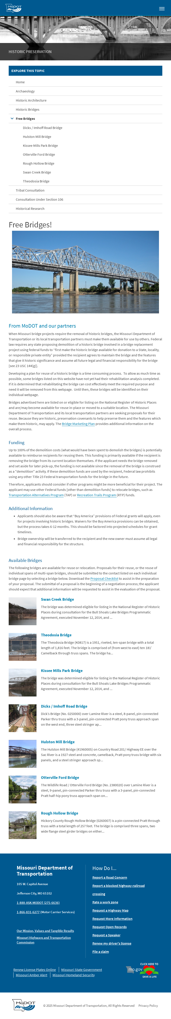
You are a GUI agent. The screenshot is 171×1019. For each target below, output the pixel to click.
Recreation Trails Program (97, 495)
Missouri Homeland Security (74, 975)
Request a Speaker (106, 935)
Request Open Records (109, 927)
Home (20, 82)
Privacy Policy (148, 1005)
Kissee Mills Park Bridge (40, 145)
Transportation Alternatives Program (36, 495)
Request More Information (112, 918)
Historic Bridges (27, 109)
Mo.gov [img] (136, 970)
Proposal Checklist (104, 578)
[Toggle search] (149, 7)
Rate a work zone (105, 902)
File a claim (100, 951)
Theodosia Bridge (36, 181)
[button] (85, 271)
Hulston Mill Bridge (37, 136)
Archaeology (25, 91)
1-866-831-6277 (28, 912)
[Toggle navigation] (162, 8)
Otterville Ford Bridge (39, 154)
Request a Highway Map (110, 910)
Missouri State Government (81, 969)
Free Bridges (25, 118)
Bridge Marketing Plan (78, 423)
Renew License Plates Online (34, 969)
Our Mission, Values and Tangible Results (45, 931)
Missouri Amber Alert (31, 975)
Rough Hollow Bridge (38, 163)
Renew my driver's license (111, 943)
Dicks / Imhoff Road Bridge (42, 127)
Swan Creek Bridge (37, 172)
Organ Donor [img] (149, 963)
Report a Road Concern (109, 877)
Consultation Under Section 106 (39, 199)
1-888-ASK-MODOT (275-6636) (38, 903)
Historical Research (30, 208)
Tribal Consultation (30, 190)
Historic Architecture (31, 100)
